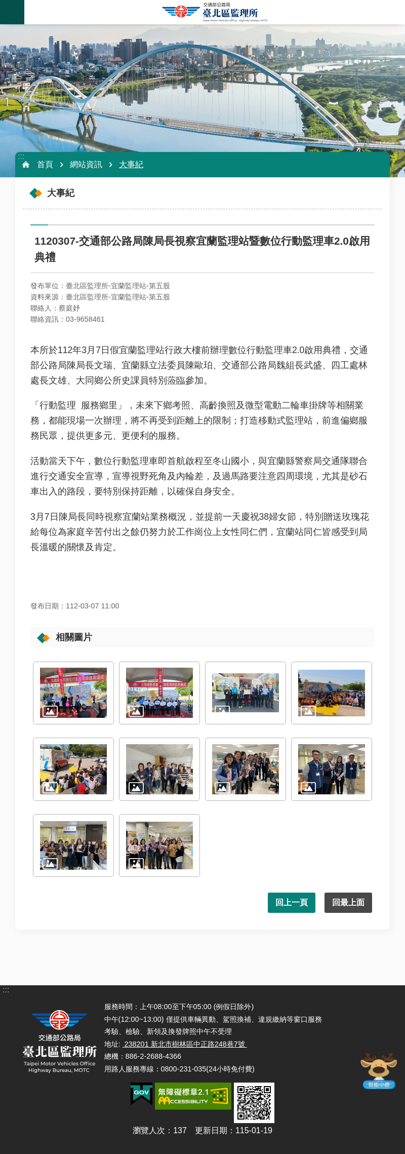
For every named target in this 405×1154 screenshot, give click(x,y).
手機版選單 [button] (12, 12)
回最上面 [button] (348, 902)
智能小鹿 (378, 1070)
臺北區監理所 (214, 12)
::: (21, 156)
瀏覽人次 (149, 1130)
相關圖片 (74, 637)
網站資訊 (86, 164)
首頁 (45, 164)
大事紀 (131, 164)
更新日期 (211, 1130)
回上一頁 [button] (291, 902)
